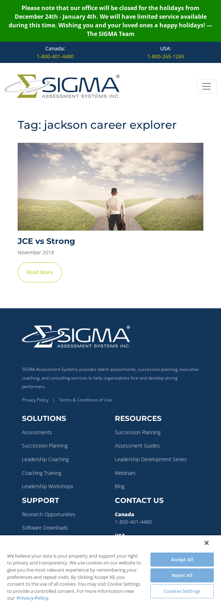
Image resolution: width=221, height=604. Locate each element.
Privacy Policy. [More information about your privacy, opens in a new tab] (33, 598)
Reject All (182, 575)
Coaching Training (41, 472)
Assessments (37, 432)
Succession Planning (45, 445)
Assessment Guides (137, 445)
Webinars (125, 472)
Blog (120, 486)
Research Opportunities (49, 514)
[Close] (206, 543)
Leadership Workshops (47, 486)
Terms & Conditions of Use (85, 400)
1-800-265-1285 (165, 56)
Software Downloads (45, 527)
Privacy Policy (35, 400)
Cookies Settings (182, 591)
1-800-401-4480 (55, 56)
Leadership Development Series (151, 459)
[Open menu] (207, 86)
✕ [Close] (213, 302)
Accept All (182, 559)
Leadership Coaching (45, 459)
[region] (110, 569)
